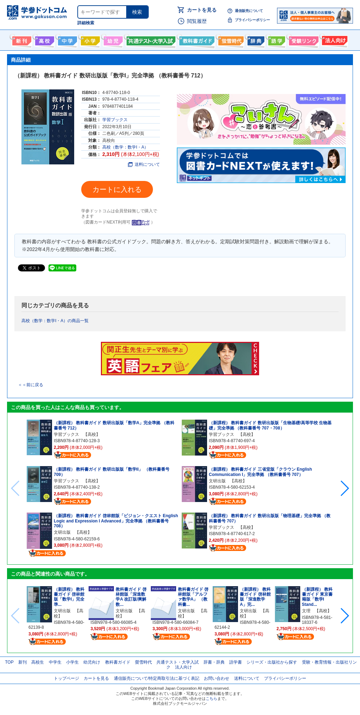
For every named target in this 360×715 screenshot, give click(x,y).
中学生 (55, 662)
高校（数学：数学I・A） (125, 147)
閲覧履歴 (197, 21)
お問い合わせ (216, 678)
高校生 (37, 662)
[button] (344, 488)
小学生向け (89, 39)
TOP (9, 662)
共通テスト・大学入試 (150, 39)
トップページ (66, 678)
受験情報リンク (302, 39)
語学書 (275, 39)
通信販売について (249, 11)
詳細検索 (85, 22)
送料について (144, 164)
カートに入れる (117, 189)
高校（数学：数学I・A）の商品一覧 (55, 320)
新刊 (22, 662)
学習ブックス (115, 119)
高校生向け (43, 39)
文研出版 (62, 532)
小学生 (72, 662)
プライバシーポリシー (252, 20)
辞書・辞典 (214, 662)
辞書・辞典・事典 (255, 39)
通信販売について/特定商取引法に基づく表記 (156, 678)
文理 (306, 610)
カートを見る (202, 10)
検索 (137, 12)
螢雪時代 (230, 39)
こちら (211, 698)
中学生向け (66, 39)
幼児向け (112, 39)
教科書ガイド (196, 39)
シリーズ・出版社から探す (271, 662)
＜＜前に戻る (30, 384)
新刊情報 (20, 39)
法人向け (333, 39)
